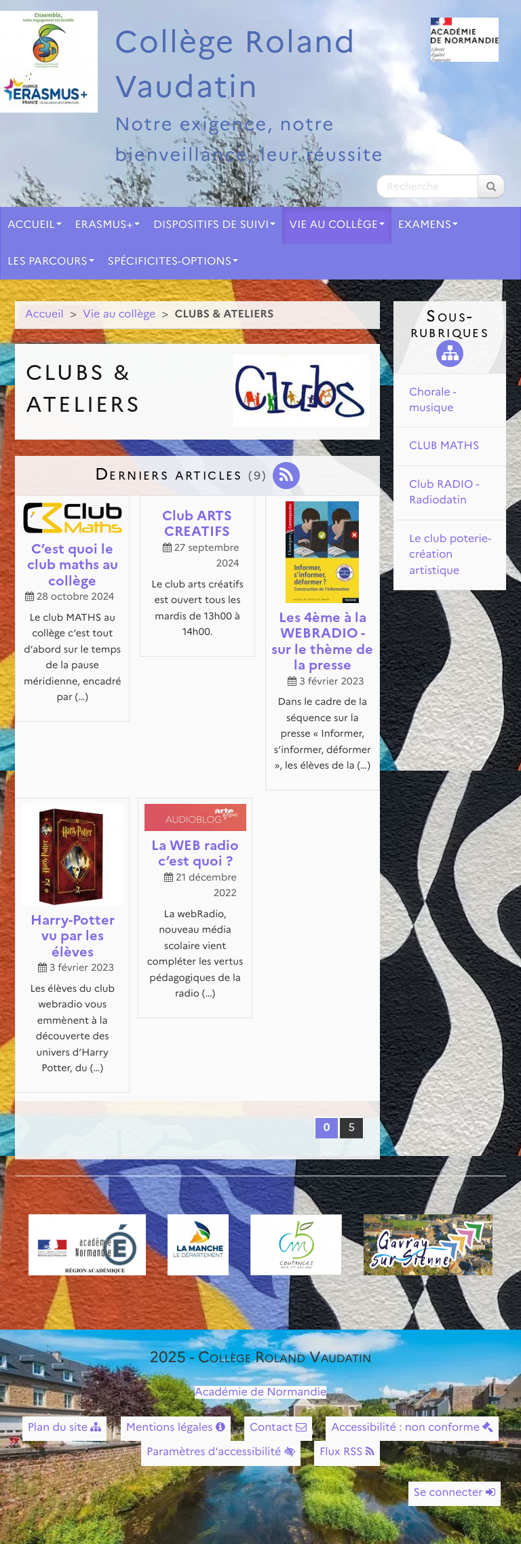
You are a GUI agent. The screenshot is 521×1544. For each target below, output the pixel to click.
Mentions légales (175, 1427)
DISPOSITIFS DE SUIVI (214, 224)
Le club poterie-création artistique (450, 555)
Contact (278, 1427)
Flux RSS (347, 1452)
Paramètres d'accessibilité (221, 1452)
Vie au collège (336, 224)
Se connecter (454, 1492)
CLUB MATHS (444, 446)
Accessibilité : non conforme (412, 1427)
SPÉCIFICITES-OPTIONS (173, 261)
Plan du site (65, 1427)
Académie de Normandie (261, 1392)
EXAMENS (428, 224)
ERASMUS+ (107, 224)
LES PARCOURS (50, 261)
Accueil (34, 224)
